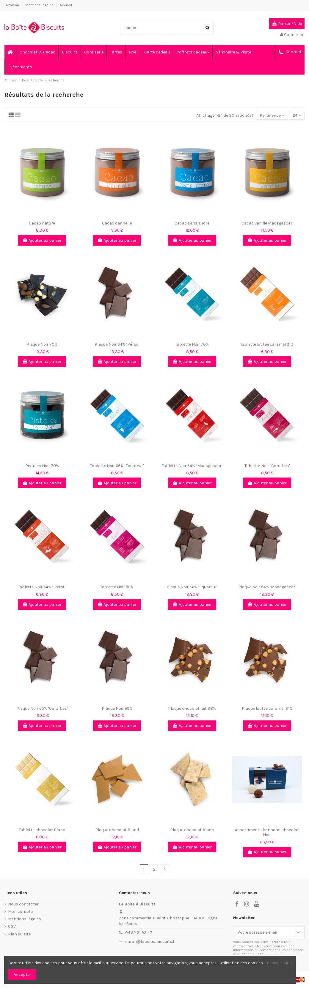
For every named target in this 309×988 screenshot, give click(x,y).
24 (297, 115)
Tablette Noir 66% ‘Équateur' (117, 465)
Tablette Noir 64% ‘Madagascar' (192, 465)
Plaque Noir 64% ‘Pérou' (117, 344)
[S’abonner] (298, 932)
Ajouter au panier (42, 240)
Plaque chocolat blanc (192, 829)
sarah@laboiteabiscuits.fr (150, 941)
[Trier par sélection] (272, 115)
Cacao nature (42, 223)
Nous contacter (23, 904)
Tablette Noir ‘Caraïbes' (267, 465)
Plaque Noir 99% (117, 708)
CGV (12, 926)
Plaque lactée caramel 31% (267, 708)
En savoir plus (278, 962)
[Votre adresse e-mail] (262, 932)
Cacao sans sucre (192, 223)
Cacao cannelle (117, 223)
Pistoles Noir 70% (42, 465)
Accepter (22, 974)
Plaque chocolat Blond (117, 829)
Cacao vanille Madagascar (266, 223)
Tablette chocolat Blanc (42, 829)
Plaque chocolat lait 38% (192, 708)
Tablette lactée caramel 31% (267, 344)
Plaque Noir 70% (41, 344)
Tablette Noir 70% (192, 344)
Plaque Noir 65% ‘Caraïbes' (42, 708)
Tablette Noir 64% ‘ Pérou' (42, 586)
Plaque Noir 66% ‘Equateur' (192, 586)
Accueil (66, 5)
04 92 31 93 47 (138, 932)
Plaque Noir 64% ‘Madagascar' (267, 586)
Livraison (12, 5)
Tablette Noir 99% (117, 586)
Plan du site (19, 934)
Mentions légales (39, 5)
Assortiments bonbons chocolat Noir (267, 832)
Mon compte (20, 911)
